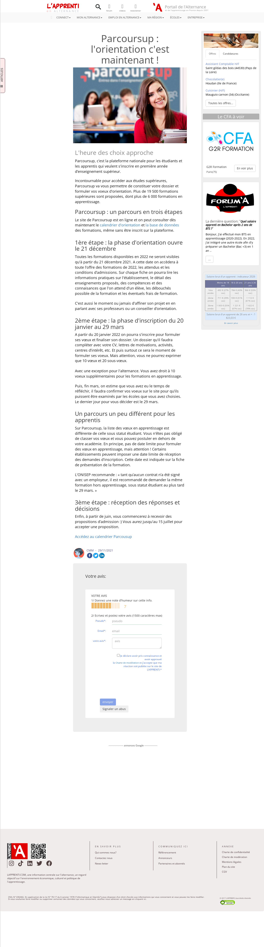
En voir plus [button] (245, 168)
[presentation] (143, 682)
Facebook (89, 555)
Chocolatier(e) (215, 79)
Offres (212, 53)
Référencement (167, 852)
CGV (224, 871)
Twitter (95, 555)
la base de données (162, 224)
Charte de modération (127, 662)
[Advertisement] (133, 785)
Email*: (102, 631)
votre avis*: (99, 641)
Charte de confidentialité (236, 852)
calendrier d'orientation (120, 224)
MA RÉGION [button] (155, 17)
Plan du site (228, 867)
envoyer (107, 702)
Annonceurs (165, 858)
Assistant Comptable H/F (222, 64)
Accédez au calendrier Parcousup (103, 536)
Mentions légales (231, 862)
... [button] (209, 259)
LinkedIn (102, 555)
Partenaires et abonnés (171, 863)
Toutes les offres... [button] (220, 103)
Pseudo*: (101, 621)
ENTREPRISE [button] (196, 17)
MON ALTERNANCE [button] (89, 17)
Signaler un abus (114, 709)
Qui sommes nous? (105, 852)
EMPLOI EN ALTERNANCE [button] (124, 17)
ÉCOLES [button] (176, 17)
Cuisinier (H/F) (215, 90)
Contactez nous (104, 858)
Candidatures (230, 53)
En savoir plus (231, 323)
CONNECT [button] (62, 17)
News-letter (101, 863)
